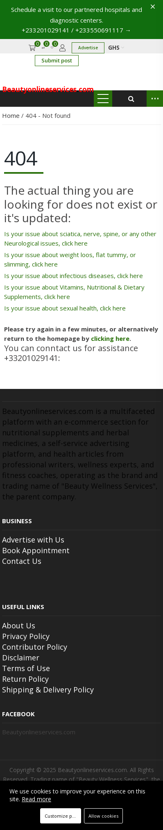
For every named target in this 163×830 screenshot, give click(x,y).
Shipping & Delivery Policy (48, 689)
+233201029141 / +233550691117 (76, 30)
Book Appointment (36, 550)
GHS (116, 47)
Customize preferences (63, 816)
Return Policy (25, 679)
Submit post (56, 60)
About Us (18, 625)
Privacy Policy (26, 636)
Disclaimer (20, 657)
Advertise (88, 48)
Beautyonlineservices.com (38, 732)
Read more (36, 799)
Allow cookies (103, 816)
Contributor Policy (34, 647)
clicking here (110, 338)
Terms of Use (26, 668)
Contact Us (21, 561)
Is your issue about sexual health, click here (65, 308)
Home (11, 115)
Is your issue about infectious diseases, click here (73, 275)
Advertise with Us (33, 540)
